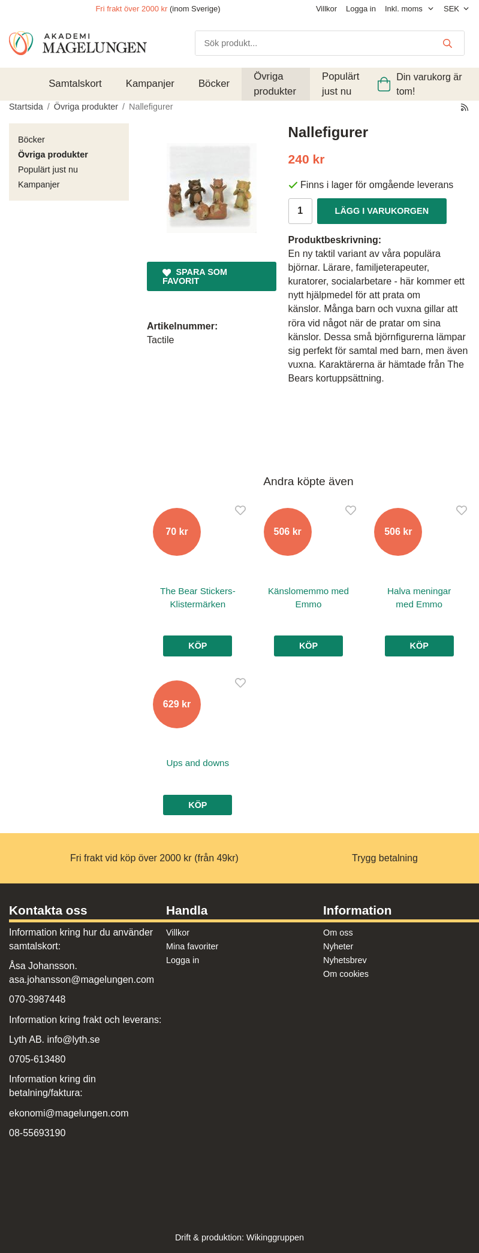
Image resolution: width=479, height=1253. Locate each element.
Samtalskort (75, 83)
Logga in (361, 8)
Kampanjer (150, 83)
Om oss (338, 932)
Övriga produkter (275, 83)
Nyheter (338, 946)
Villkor (326, 8)
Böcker (214, 83)
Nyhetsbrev (345, 960)
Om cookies (346, 974)
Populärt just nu (341, 83)
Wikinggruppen (275, 1237)
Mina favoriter (192, 946)
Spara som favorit (194, 276)
